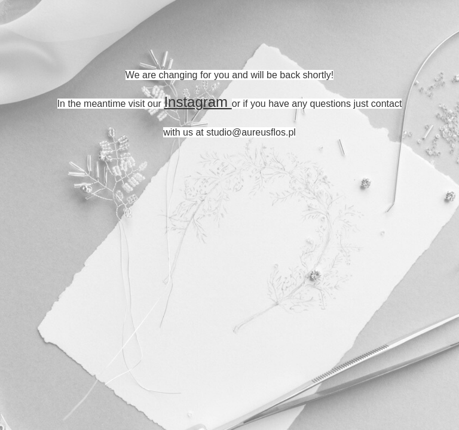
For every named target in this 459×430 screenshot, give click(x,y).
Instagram (197, 102)
